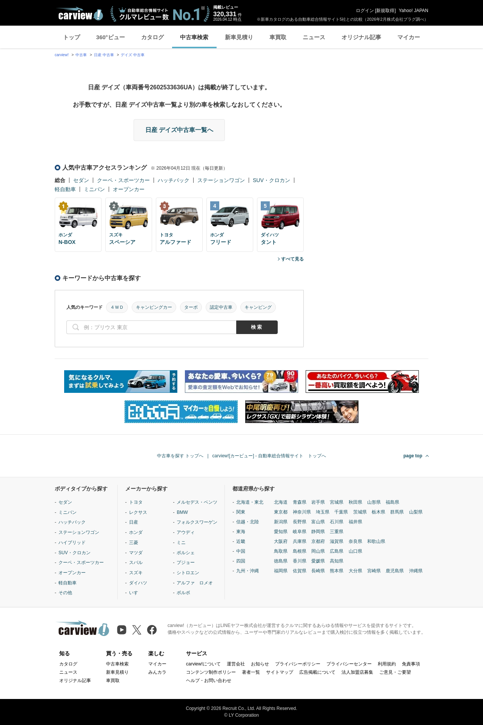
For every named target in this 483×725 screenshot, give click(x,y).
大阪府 (281, 541)
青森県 (299, 502)
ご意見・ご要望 (395, 672)
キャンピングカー (154, 307)
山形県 (374, 502)
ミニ (181, 542)
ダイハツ (138, 583)
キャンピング (258, 307)
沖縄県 (416, 570)
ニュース (314, 37)
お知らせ (260, 664)
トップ (71, 37)
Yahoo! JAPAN (413, 10)
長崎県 (318, 570)
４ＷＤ (117, 307)
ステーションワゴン (221, 180)
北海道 (281, 502)
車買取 (277, 37)
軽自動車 (65, 189)
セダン (81, 180)
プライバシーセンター (349, 664)
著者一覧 (251, 672)
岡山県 (318, 551)
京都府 (318, 541)
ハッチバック (173, 180)
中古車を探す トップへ (180, 456)
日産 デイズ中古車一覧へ (179, 130)
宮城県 (336, 502)
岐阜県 (299, 531)
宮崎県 (374, 570)
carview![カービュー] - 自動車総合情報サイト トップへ (269, 456)
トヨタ (136, 502)
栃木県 (378, 512)
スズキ (136, 572)
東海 (240, 531)
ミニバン (94, 189)
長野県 (299, 521)
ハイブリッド (72, 542)
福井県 (355, 521)
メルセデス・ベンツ (197, 502)
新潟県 (281, 521)
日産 (133, 522)
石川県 (336, 521)
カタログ (152, 37)
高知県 (336, 561)
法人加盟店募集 (357, 672)
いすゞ (136, 592)
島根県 (299, 551)
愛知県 (281, 531)
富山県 (318, 521)
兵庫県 (299, 541)
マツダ (136, 552)
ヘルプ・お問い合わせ (208, 680)
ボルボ (183, 592)
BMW (182, 512)
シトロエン (188, 572)
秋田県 (355, 502)
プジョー (186, 562)
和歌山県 (376, 541)
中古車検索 (194, 37)
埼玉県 (322, 512)
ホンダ (136, 532)
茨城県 (360, 512)
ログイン (365, 10)
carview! (62, 55)
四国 (240, 561)
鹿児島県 (395, 570)
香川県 (299, 561)
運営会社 (236, 664)
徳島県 (281, 561)
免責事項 (411, 664)
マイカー (408, 37)
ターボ (191, 307)
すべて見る (292, 259)
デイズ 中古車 (133, 55)
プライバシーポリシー (297, 664)
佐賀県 (299, 570)
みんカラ (157, 672)
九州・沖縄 (247, 570)
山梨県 (416, 512)
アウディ (186, 532)
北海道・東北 (249, 502)
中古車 (81, 55)
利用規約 (387, 664)
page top (412, 456)
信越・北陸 (247, 521)
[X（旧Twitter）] (137, 630)
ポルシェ (186, 552)
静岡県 (318, 531)
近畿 (240, 541)
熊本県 (336, 570)
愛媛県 (318, 561)
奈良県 (355, 541)
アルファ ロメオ (195, 583)
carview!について (203, 664)
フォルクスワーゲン (197, 522)
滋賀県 (336, 541)
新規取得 (385, 10)
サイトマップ (279, 672)
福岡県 (281, 570)
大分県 (355, 570)
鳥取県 (281, 551)
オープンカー (129, 189)
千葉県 (341, 512)
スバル (136, 562)
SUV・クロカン (271, 180)
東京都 (281, 512)
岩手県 (318, 502)
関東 (240, 512)
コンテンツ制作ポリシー (211, 672)
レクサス (138, 512)
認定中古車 (221, 307)
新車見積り (239, 37)
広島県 (336, 551)
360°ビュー (110, 37)
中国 (240, 551)
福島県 (392, 502)
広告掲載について (317, 672)
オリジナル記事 (361, 37)
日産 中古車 (104, 55)
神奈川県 (302, 512)
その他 (65, 592)
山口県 (355, 551)
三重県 (336, 531)
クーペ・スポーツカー (123, 180)
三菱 (133, 542)
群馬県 (397, 512)
